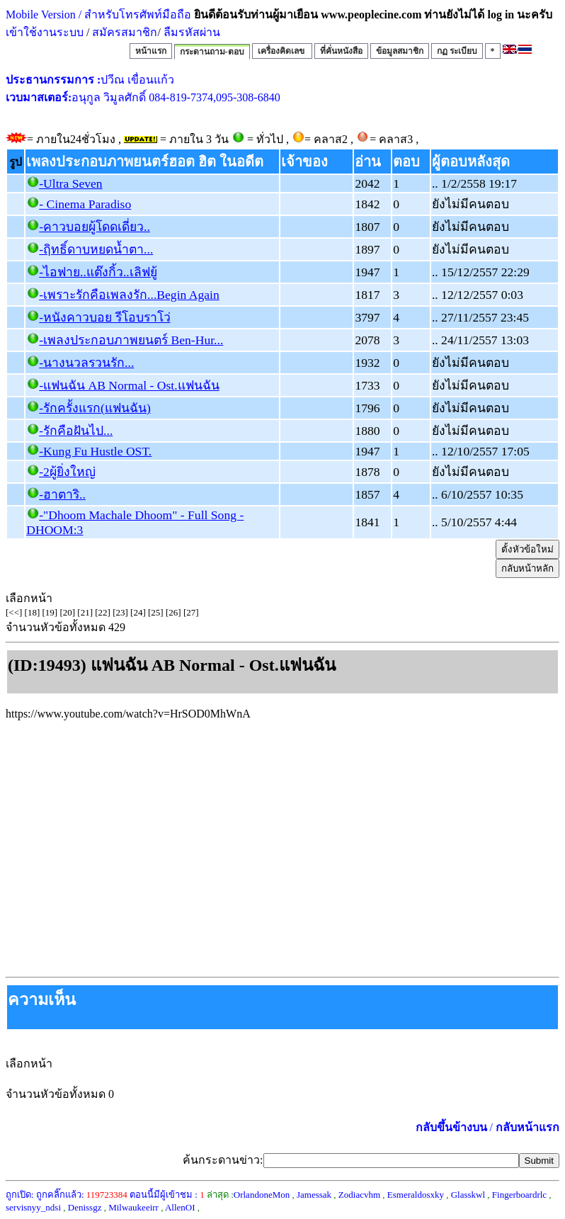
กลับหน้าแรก (527, 1127)
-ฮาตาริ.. (62, 494)
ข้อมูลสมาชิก (399, 51)
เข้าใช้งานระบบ (45, 32)
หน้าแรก (150, 51)
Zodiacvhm (359, 1194)
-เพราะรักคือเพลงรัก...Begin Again (129, 295)
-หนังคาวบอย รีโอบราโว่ (104, 317)
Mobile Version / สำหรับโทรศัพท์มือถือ (98, 14)
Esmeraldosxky (415, 1194)
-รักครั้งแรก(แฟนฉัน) (95, 408)
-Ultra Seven (70, 183)
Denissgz (85, 1207)
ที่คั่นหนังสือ (341, 51)
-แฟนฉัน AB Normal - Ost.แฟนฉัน (129, 385)
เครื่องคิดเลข (282, 51)
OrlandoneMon (262, 1194)
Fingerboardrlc (519, 1194)
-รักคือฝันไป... (76, 431)
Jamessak (314, 1194)
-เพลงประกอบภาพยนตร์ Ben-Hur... (131, 340)
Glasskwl (468, 1194)
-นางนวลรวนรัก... (86, 363)
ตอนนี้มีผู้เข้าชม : (167, 1194)
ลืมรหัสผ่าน (190, 32)
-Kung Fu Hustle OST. (95, 451)
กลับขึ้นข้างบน (451, 1127)
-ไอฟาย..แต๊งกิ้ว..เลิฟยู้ (97, 272)
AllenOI (180, 1207)
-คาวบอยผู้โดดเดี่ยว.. (94, 227)
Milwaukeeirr (133, 1207)
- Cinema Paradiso (85, 204)
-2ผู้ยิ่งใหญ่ (67, 472)
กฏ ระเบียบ (457, 51)
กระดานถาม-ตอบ (212, 52)
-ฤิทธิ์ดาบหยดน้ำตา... (96, 249)
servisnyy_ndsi (33, 1207)
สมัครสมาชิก (124, 32)
